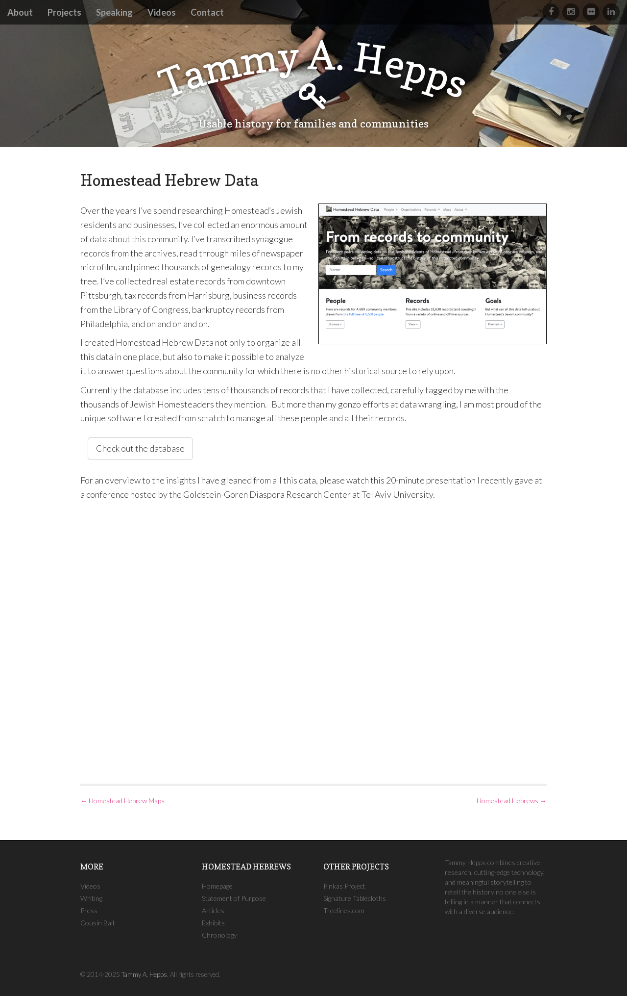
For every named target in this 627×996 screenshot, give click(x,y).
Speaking (114, 12)
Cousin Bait (97, 923)
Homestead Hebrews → (512, 800)
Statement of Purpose (234, 898)
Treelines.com (343, 910)
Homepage (217, 886)
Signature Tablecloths (354, 898)
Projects (64, 12)
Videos (161, 12)
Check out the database (140, 448)
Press (88, 910)
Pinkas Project (344, 886)
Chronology (219, 935)
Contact (207, 12)
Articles (213, 910)
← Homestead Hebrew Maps (122, 800)
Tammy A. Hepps (144, 974)
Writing (91, 898)
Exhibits (213, 923)
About (20, 12)
